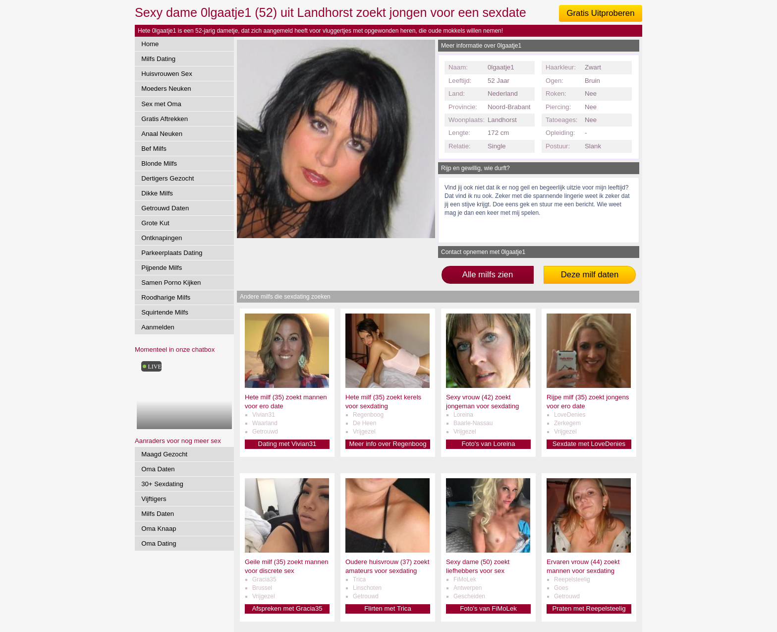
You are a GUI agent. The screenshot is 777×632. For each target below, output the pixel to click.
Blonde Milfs (159, 163)
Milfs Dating (158, 59)
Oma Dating (158, 543)
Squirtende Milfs (164, 312)
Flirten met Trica (387, 608)
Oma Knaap (158, 528)
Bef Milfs (153, 148)
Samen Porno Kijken (171, 282)
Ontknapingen (161, 238)
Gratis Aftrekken (164, 119)
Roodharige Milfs (165, 297)
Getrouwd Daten (165, 208)
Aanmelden (157, 327)
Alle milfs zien (487, 274)
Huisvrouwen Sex (166, 73)
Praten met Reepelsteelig (588, 608)
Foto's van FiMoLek (488, 608)
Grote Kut (155, 223)
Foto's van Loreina (488, 443)
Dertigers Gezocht (167, 178)
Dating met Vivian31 (287, 443)
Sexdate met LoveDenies (589, 443)
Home (150, 44)
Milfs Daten (157, 513)
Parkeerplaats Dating (171, 252)
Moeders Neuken (166, 88)
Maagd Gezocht (164, 454)
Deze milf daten (590, 274)
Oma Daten (157, 469)
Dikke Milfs (157, 193)
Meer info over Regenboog (387, 443)
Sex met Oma (161, 104)
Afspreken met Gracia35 (287, 608)
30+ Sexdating (162, 484)
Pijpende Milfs (161, 267)
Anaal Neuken (161, 133)
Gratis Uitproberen (600, 13)
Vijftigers (153, 499)
